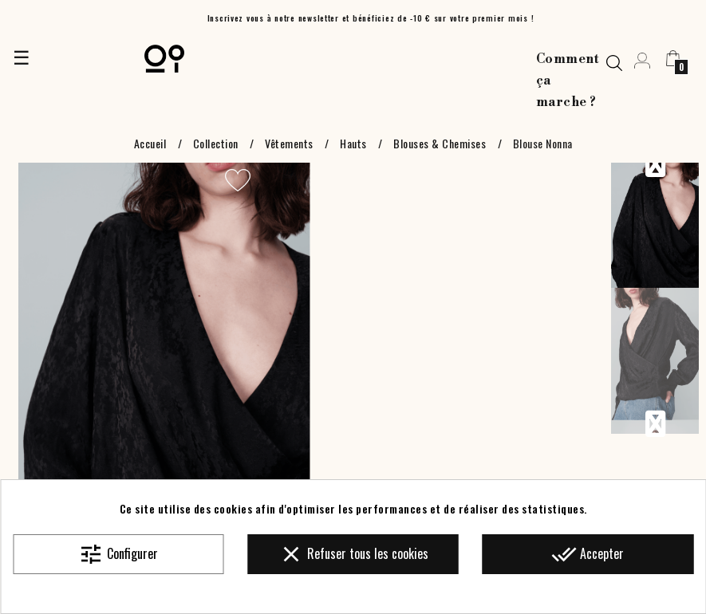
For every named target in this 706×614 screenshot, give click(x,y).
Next (655, 424)
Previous (655, 164)
